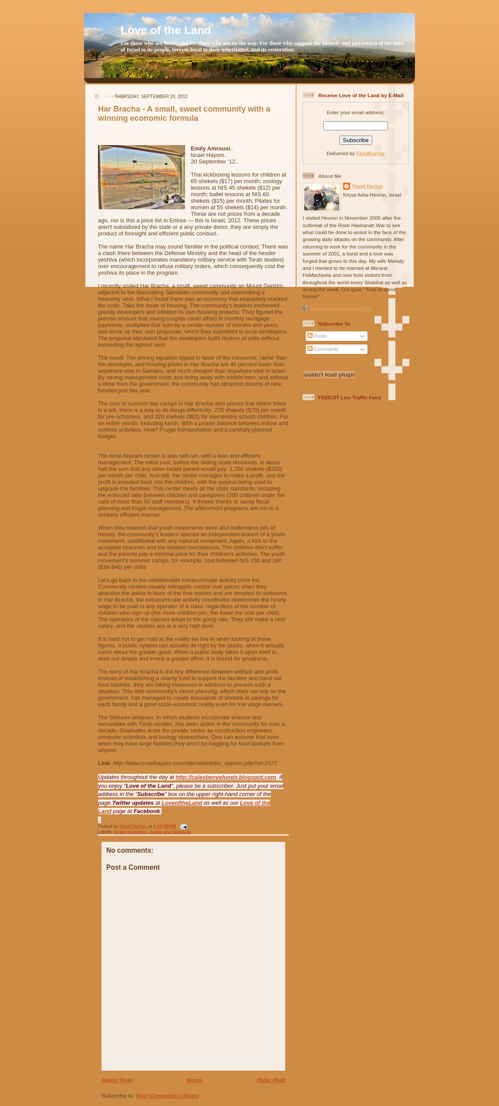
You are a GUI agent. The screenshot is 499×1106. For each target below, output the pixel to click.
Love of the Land (166, 30)
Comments (323, 349)
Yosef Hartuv (133, 826)
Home (194, 1080)
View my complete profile (340, 308)
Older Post (270, 1080)
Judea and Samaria (170, 832)
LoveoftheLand (182, 803)
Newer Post (116, 1080)
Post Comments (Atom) (167, 1095)
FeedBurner (370, 153)
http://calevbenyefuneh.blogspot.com (226, 777)
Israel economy (130, 832)
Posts (317, 336)
